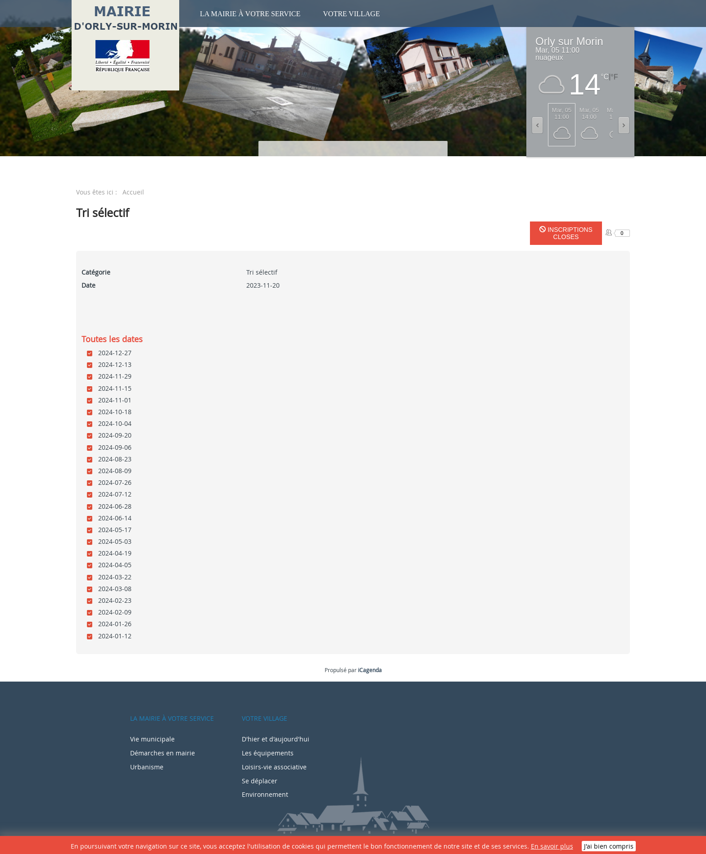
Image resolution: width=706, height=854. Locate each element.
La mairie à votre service (250, 14)
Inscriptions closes (565, 233)
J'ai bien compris (609, 846)
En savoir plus (552, 846)
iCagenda (370, 669)
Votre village (351, 14)
